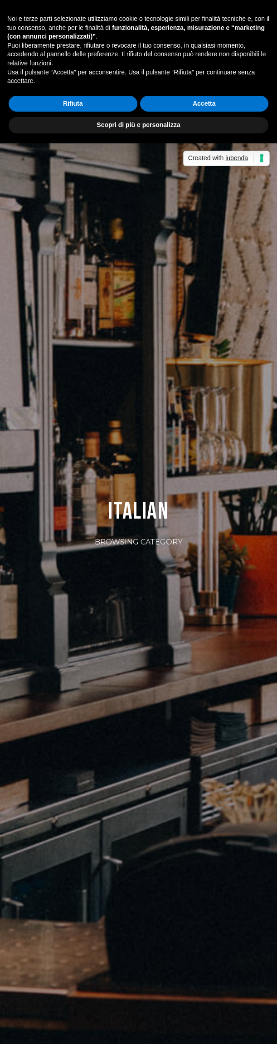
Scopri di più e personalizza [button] (138, 124)
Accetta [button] (204, 103)
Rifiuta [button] (73, 103)
